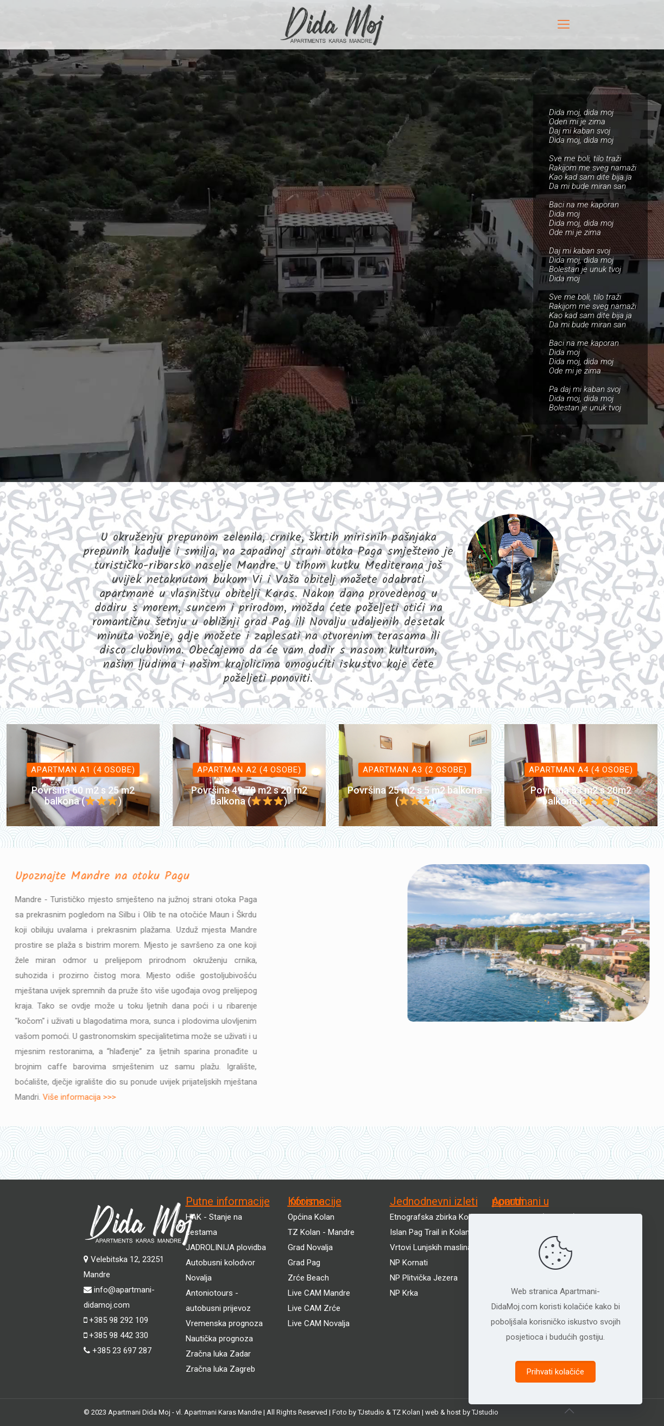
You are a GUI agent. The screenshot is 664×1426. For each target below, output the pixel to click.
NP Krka (404, 1293)
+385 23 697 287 (121, 1350)
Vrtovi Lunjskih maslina (431, 1247)
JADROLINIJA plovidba (226, 1247)
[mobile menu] (563, 24)
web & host (444, 1412)
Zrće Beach (308, 1278)
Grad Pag (304, 1262)
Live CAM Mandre (319, 1293)
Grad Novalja (310, 1247)
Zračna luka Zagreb (220, 1369)
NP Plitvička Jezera (424, 1278)
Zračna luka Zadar (218, 1354)
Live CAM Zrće (314, 1308)
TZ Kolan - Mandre (321, 1232)
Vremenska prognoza (224, 1323)
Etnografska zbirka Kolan (434, 1217)
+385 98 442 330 (118, 1335)
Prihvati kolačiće (555, 1372)
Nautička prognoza (219, 1338)
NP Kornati (409, 1262)
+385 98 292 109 (118, 1320)
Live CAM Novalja (319, 1323)
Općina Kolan (311, 1217)
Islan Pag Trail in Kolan (430, 1232)
